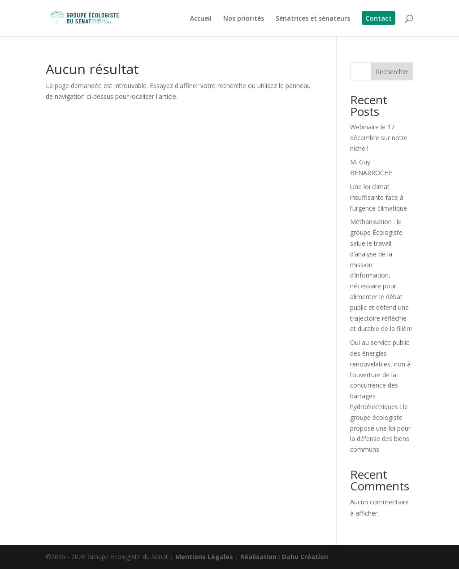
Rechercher (392, 71)
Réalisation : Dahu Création (284, 556)
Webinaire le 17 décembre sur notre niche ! (378, 138)
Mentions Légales (204, 556)
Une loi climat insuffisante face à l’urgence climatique (378, 197)
